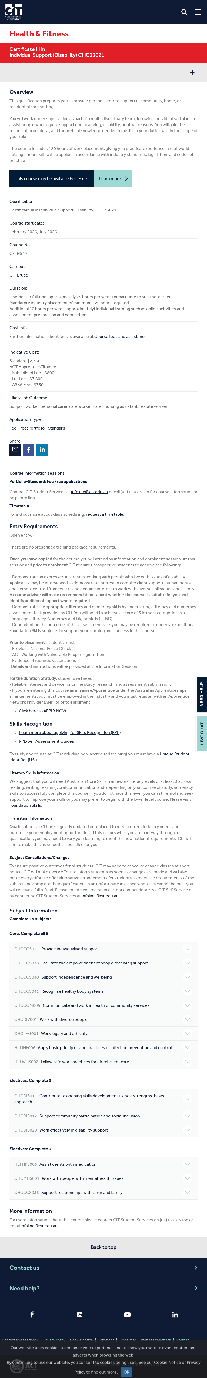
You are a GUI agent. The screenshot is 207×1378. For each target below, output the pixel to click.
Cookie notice (81, 1340)
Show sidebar (192, 73)
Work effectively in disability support (103, 1130)
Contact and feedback (20, 1340)
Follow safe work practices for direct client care (103, 1061)
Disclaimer (127, 1340)
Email (15, 450)
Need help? (104, 1288)
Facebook (28, 450)
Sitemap (182, 1340)
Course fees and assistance (120, 336)
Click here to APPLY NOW (42, 710)
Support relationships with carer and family (103, 1192)
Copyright (106, 1340)
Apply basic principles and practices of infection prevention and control (103, 1047)
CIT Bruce (18, 275)
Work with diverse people (103, 1019)
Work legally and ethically (103, 1033)
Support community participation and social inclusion (103, 1115)
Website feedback (156, 1340)
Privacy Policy (54, 1340)
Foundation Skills (25, 805)
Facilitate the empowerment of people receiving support (103, 962)
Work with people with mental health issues (103, 1178)
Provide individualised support (103, 948)
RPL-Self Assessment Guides (46, 741)
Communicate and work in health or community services (103, 1005)
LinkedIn (42, 450)
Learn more (110, 181)
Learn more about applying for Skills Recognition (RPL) (70, 732)
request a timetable (104, 514)
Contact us (104, 1267)
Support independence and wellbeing (103, 977)
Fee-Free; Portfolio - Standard (37, 428)
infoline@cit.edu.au (89, 491)
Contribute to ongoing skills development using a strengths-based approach (103, 1098)
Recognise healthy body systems (103, 991)
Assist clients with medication (103, 1164)
